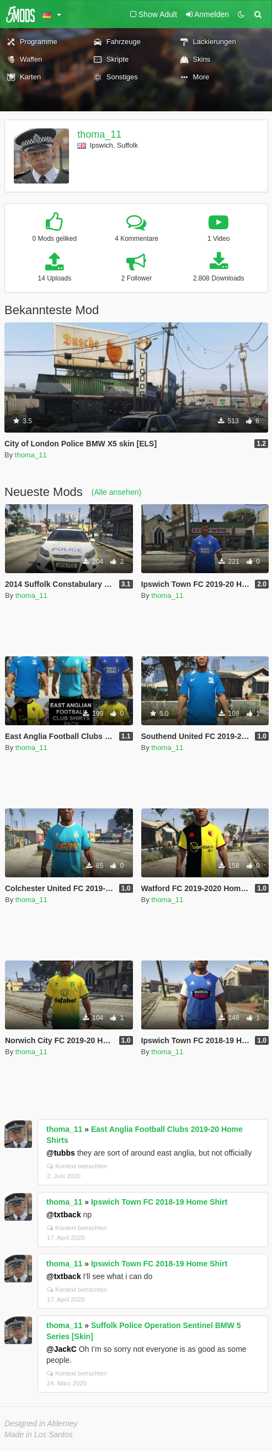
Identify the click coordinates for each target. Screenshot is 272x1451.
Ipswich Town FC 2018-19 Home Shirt (159, 1202)
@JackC (61, 1349)
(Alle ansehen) (116, 492)
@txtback (63, 1214)
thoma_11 (99, 134)
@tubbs (60, 1152)
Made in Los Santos (38, 1434)
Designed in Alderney (41, 1423)
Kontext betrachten (77, 1166)
